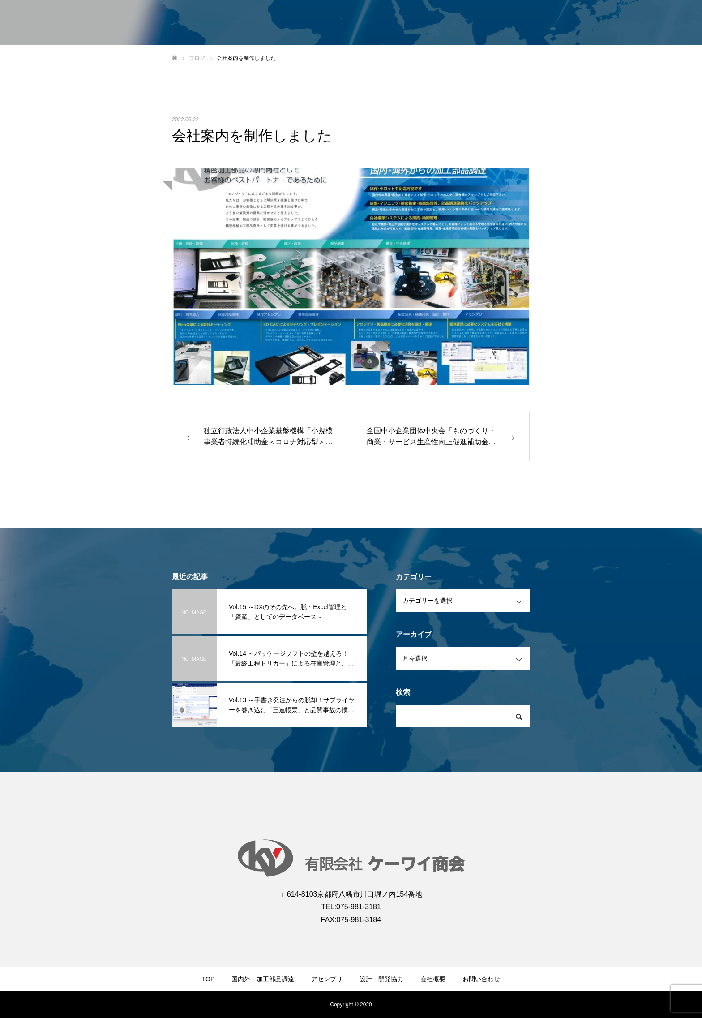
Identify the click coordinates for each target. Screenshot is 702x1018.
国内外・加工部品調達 (262, 979)
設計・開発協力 (381, 979)
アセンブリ (326, 979)
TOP (208, 979)
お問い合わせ (481, 979)
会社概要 (432, 979)
